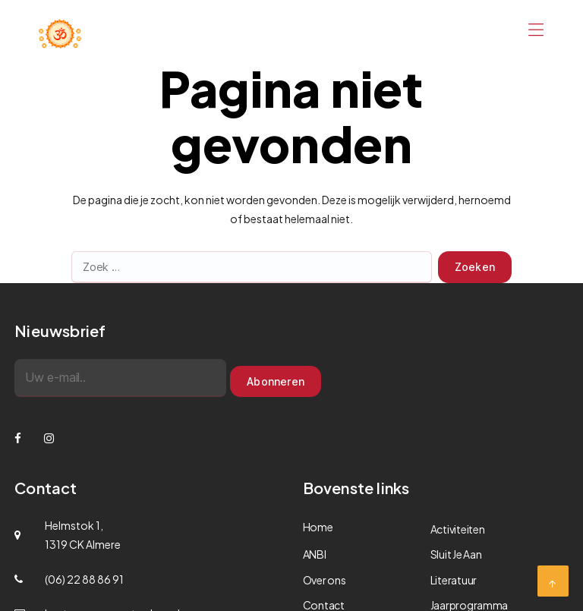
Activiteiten (457, 529)
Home (318, 527)
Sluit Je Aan (456, 554)
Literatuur (453, 580)
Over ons (324, 580)
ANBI (314, 554)
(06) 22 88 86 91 (84, 579)
